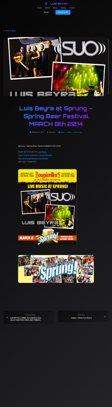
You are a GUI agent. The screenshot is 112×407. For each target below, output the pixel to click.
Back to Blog (9, 31)
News (63, 132)
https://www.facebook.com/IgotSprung (35, 155)
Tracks (69, 132)
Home (39, 8)
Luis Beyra (42, 152)
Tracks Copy (77, 132)
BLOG (46, 12)
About (47, 8)
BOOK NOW (63, 12)
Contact (72, 8)
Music (55, 8)
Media (63, 8)
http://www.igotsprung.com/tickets (33, 158)
